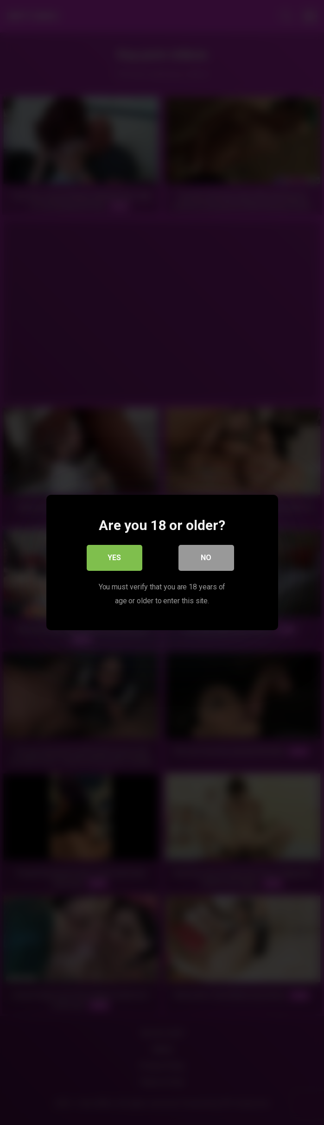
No (206, 557)
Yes (114, 557)
